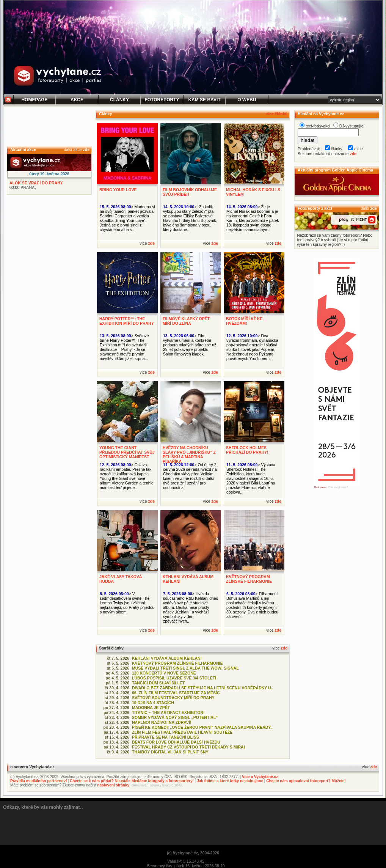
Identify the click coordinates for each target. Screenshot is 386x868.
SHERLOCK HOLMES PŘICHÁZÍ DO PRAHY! (247, 449)
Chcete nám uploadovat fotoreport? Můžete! (305, 781)
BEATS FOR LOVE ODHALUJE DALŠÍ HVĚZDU (176, 742)
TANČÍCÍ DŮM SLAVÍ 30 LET (158, 683)
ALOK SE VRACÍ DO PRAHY (36, 183)
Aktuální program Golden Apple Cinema (335, 170)
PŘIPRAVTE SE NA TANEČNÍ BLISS (165, 737)
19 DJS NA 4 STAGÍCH (153, 702)
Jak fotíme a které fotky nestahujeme (230, 781)
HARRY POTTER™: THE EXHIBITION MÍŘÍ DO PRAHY (126, 321)
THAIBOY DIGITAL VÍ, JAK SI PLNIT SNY (170, 752)
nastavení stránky (113, 785)
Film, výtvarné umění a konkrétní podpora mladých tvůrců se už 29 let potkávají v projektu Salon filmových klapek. (189, 344)
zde (86, 149)
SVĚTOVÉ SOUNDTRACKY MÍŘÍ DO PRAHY (173, 697)
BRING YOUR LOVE (118, 189)
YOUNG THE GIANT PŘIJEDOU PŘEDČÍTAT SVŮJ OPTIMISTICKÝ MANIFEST (127, 452)
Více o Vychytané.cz (260, 777)
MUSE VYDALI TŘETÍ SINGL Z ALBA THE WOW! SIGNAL (185, 668)
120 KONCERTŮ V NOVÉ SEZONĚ (164, 673)
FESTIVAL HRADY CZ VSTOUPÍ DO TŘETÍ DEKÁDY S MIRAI (188, 747)
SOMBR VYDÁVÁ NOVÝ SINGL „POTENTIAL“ (175, 717)
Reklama (320, 487)
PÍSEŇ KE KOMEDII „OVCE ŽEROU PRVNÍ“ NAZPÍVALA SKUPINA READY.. (202, 727)
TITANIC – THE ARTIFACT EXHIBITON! (168, 712)
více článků (276, 114)
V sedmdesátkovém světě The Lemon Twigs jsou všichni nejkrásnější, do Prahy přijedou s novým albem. (127, 602)
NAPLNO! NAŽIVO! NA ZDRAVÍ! (161, 722)
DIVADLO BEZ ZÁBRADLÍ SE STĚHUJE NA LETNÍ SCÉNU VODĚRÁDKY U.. (202, 688)
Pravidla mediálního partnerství (38, 781)
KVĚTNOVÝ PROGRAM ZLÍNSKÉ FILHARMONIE (249, 578)
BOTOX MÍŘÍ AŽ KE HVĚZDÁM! (244, 321)
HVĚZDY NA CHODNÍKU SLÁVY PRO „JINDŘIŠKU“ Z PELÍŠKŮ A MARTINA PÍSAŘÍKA (189, 454)
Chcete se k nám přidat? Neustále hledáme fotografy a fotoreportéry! (132, 781)
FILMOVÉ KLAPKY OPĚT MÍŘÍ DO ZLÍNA (186, 321)
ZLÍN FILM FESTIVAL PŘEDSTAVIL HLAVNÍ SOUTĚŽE (182, 732)
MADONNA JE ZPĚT (151, 707)
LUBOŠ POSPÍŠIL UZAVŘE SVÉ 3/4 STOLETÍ (174, 678)
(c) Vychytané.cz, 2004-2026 (193, 853)
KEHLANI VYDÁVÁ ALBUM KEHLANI (167, 658)
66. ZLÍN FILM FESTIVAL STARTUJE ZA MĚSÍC (176, 692)
